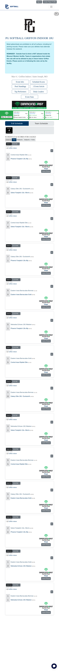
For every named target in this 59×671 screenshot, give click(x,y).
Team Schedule (41, 123)
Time (14, 139)
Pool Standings (20, 86)
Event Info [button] (20, 82)
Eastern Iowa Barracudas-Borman (22, 290)
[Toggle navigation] (51, 7)
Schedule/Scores (38, 82)
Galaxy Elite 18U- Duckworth (20, 188)
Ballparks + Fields (29, 139)
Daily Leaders (38, 92)
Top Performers (20, 92)
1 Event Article (38, 86)
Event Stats (29, 97)
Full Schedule (17, 123)
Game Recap (16, 113)
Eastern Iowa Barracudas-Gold (21, 294)
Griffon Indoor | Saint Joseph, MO (33, 76)
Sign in (39, 2)
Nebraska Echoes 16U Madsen (21, 324)
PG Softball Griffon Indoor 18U (29, 38)
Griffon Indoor (13, 148)
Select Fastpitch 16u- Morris (20, 192)
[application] (54, 666)
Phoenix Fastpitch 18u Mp (19, 159)
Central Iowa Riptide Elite (19, 155)
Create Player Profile (50, 2)
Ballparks (20, 139)
